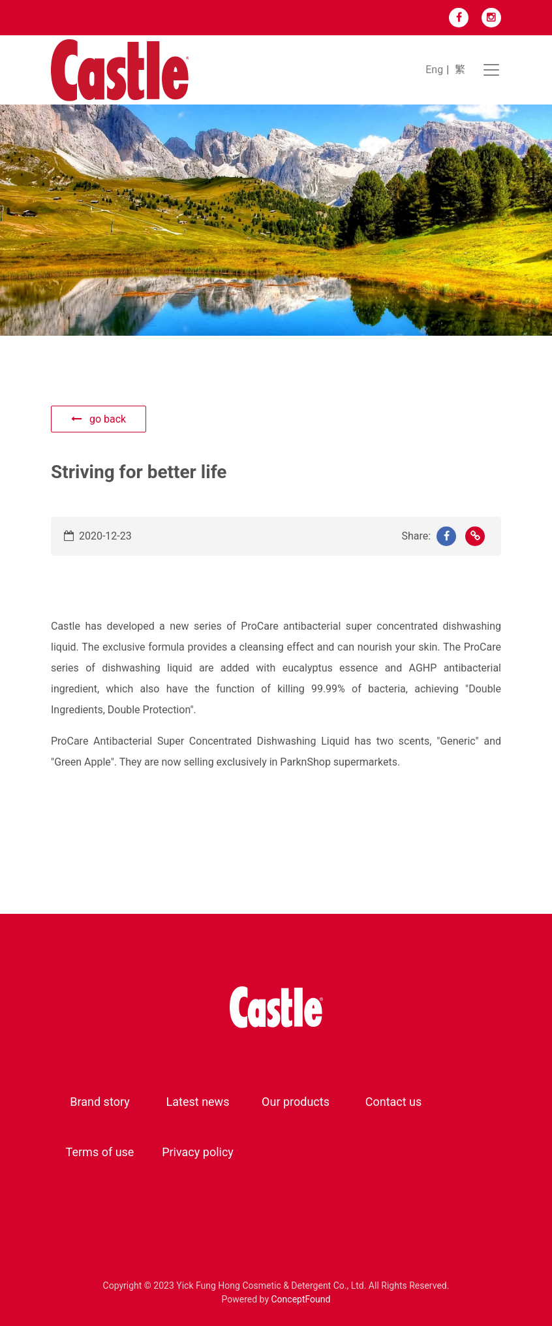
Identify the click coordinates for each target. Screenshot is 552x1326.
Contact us (393, 1101)
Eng (434, 69)
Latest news (198, 1101)
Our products (296, 1101)
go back (98, 419)
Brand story (99, 1101)
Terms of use (100, 1152)
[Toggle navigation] (491, 70)
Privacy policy (198, 1152)
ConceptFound (301, 1299)
